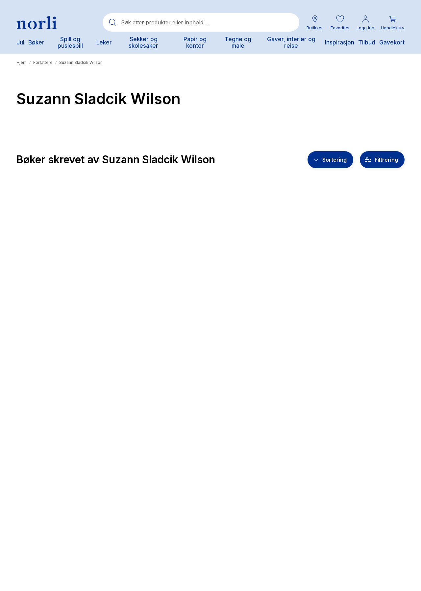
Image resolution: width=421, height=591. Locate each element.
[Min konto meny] (365, 22)
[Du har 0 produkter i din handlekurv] (392, 22)
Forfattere (43, 62)
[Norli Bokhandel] (36, 22)
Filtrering (386, 159)
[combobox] (201, 22)
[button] (340, 22)
